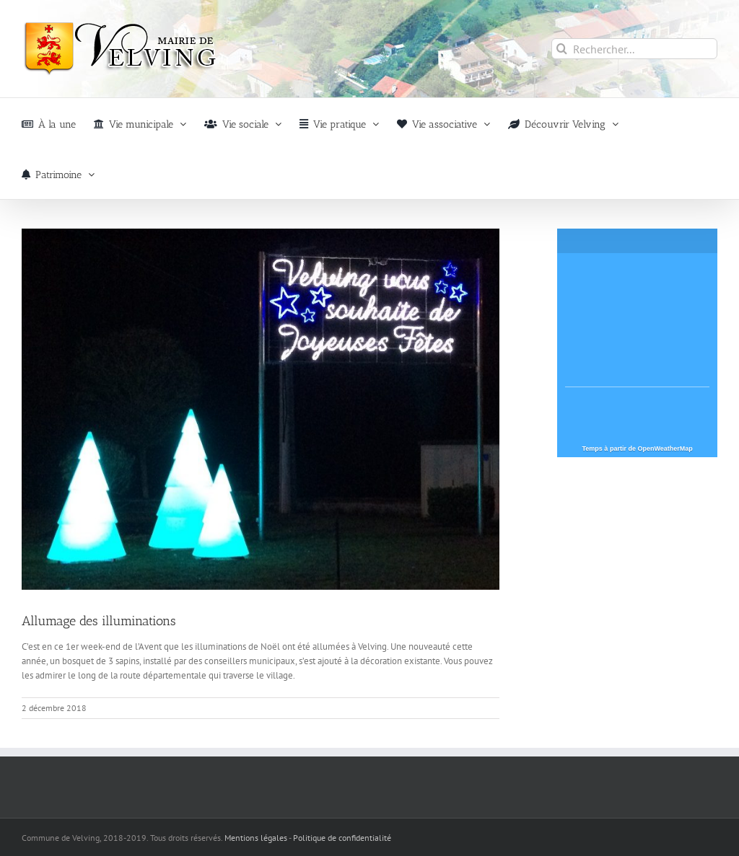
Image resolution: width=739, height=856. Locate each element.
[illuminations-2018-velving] (260, 409)
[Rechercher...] (634, 48)
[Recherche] (561, 48)
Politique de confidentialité (342, 837)
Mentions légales (255, 837)
